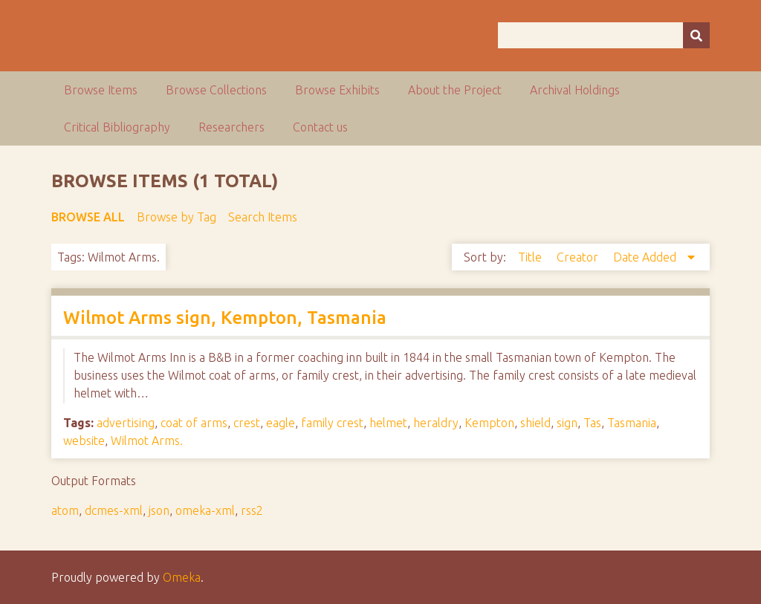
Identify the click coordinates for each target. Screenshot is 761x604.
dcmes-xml (114, 510)
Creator (579, 257)
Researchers (231, 127)
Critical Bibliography (117, 127)
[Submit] (696, 35)
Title (531, 257)
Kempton (489, 422)
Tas (592, 422)
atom (65, 510)
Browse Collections (216, 90)
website (84, 440)
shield (535, 422)
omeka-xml (205, 510)
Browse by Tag (176, 217)
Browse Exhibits (337, 90)
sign (567, 422)
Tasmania (631, 422)
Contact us (320, 127)
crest (246, 422)
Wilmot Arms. (147, 440)
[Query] (604, 35)
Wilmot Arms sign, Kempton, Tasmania (224, 318)
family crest (332, 422)
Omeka (182, 577)
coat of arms (194, 422)
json (159, 510)
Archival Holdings (575, 90)
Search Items (262, 217)
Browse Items (100, 90)
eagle (280, 422)
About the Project (455, 90)
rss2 (252, 510)
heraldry (436, 422)
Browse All (88, 217)
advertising (126, 422)
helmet (388, 422)
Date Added (646, 257)
